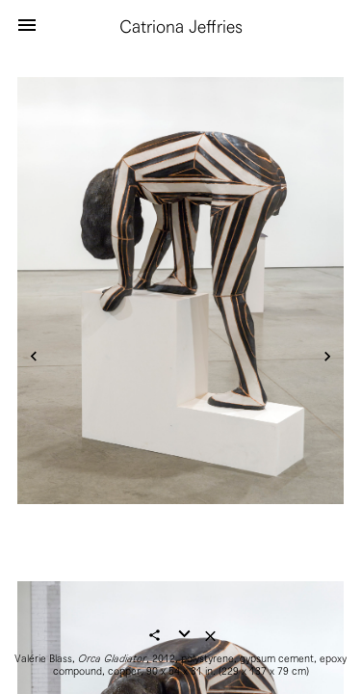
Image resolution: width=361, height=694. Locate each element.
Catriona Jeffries (181, 26)
